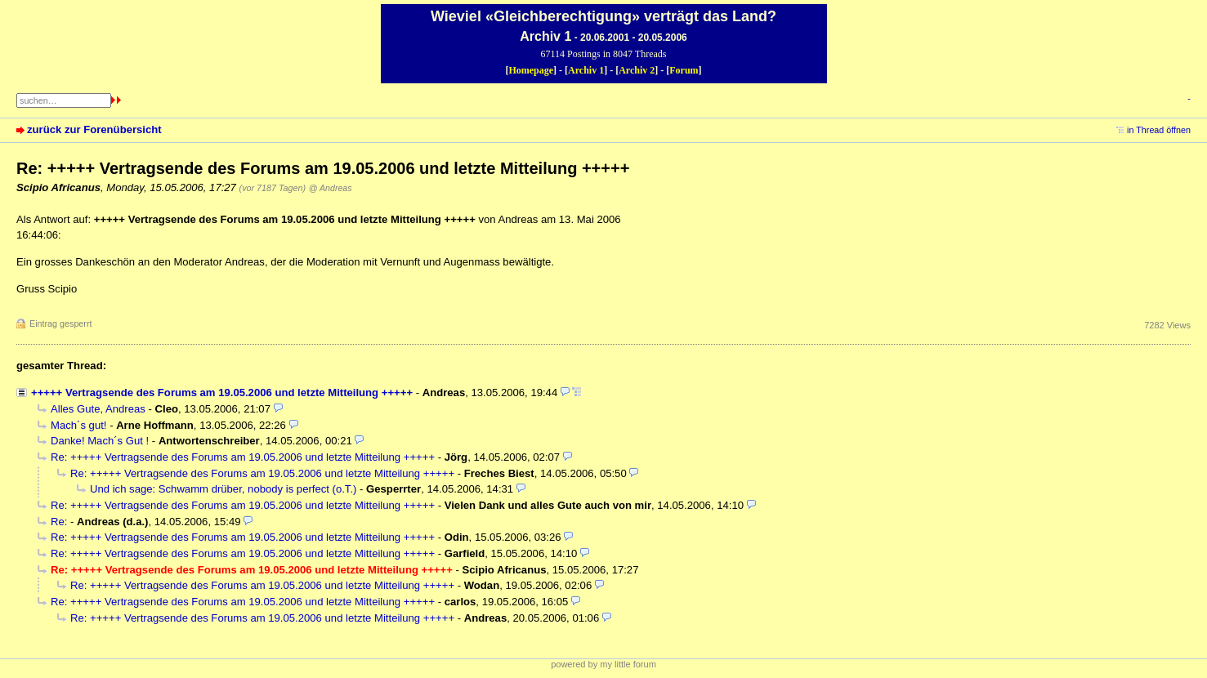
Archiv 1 (586, 70)
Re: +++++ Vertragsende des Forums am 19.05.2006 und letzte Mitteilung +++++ (243, 457)
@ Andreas (330, 188)
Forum (683, 70)
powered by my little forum (603, 664)
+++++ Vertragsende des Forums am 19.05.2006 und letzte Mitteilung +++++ (222, 392)
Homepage (530, 70)
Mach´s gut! (79, 425)
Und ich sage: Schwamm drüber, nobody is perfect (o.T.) (223, 489)
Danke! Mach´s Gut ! (100, 441)
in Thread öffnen (1159, 130)
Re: (60, 521)
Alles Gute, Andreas (98, 409)
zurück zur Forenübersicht (94, 129)
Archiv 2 (637, 70)
